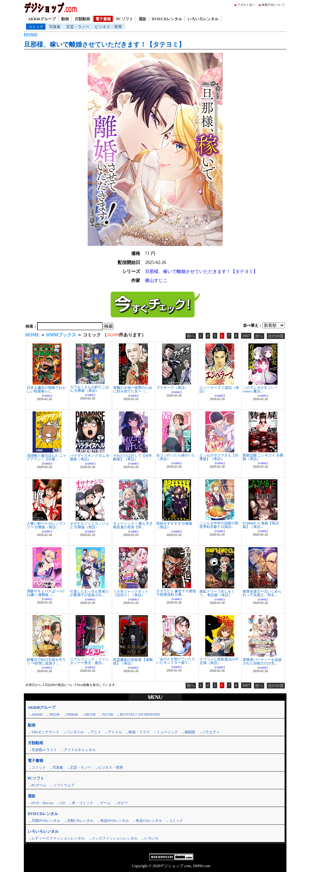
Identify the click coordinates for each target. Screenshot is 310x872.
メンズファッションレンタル (115, 838)
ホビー (122, 803)
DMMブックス (61, 335)
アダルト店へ (246, 4)
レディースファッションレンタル (58, 838)
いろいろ (151, 838)
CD (62, 803)
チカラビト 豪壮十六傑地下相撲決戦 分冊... (176, 592)
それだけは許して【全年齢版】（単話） (132, 457)
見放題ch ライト (44, 750)
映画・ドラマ (139, 732)
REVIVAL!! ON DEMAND (140, 714)
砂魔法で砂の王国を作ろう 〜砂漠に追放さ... (46, 661)
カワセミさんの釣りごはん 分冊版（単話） (89, 388)
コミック (36, 26)
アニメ (95, 732)
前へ (191, 336)
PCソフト (124, 19)
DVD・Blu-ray (42, 803)
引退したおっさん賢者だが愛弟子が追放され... (89, 593)
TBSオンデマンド (45, 732)
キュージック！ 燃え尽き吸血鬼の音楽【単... (133, 525)
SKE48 (54, 714)
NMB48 (72, 714)
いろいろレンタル (203, 19)
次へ (259, 336)
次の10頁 (276, 336)
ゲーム (105, 803)
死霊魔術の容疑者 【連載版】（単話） (133, 661)
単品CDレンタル (149, 820)
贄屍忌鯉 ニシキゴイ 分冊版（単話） (263, 457)
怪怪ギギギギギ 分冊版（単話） (174, 525)
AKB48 (37, 714)
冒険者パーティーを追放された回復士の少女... (262, 661)
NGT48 (107, 714)
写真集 (55, 26)
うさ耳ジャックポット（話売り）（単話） (131, 593)
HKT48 (90, 714)
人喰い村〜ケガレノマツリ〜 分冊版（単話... (46, 525)
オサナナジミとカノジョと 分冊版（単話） (89, 525)
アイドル (115, 732)
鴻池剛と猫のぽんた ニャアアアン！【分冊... (47, 457)
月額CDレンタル (80, 820)
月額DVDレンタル (46, 820)
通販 (142, 19)
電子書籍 (103, 19)
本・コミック (82, 803)
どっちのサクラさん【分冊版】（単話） (218, 457)
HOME (31, 35)
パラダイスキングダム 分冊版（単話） (90, 457)
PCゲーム (39, 785)
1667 (246, 335)
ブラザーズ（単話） (172, 387)
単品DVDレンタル (114, 820)
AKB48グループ (42, 19)
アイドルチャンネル (80, 750)
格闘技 (190, 732)
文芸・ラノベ (77, 26)
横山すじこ (156, 280)
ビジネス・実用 (108, 26)
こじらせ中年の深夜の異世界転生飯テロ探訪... (218, 525)
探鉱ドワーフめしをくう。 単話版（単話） (217, 593)
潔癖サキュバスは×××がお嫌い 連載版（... (46, 592)
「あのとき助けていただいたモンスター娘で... (175, 660)
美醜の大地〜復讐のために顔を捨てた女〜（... (132, 389)
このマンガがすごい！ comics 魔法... (260, 389)
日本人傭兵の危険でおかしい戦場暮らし (46, 389)
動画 (65, 19)
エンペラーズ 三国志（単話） (219, 389)
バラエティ (211, 732)
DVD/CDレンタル (167, 19)
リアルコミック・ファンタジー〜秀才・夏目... (89, 661)
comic (47, 395)
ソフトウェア (63, 785)
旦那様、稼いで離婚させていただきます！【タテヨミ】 (104, 44)
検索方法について (273, 4)
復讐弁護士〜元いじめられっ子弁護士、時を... (262, 593)
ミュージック (167, 732)
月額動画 (82, 19)
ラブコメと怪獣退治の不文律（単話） (218, 661)
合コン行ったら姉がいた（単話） (175, 457)
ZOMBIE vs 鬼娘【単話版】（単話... (261, 525)
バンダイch (74, 732)
